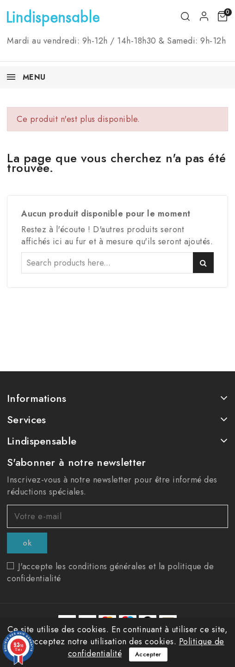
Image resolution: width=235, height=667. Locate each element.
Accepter (148, 654)
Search (203, 262)
